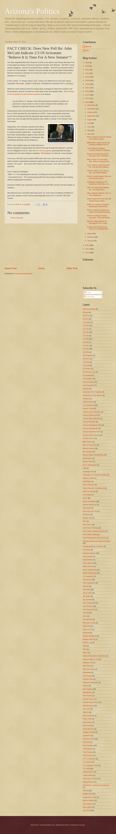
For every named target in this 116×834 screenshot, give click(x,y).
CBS (84, 468)
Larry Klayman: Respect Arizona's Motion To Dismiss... (99, 149)
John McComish (89, 609)
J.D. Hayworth (88, 576)
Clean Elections (88, 485)
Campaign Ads (88, 472)
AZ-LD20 (86, 365)
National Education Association (94, 656)
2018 (87, 84)
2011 (87, 249)
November (91, 109)
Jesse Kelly (87, 593)
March (89, 234)
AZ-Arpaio (86, 322)
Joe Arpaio (87, 600)
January (90, 241)
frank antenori (88, 804)
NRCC (85, 653)
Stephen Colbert (89, 732)
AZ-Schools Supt (89, 372)
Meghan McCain (89, 639)
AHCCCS (86, 316)
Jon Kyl (85, 613)
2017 (87, 88)
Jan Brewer (87, 580)
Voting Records (88, 782)
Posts (87, 292)
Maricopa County (89, 623)
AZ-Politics (87, 369)
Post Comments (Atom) (23, 274)
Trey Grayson (88, 755)
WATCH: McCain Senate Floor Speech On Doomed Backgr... (99, 211)
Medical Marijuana (89, 636)
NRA (84, 649)
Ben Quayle (87, 452)
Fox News (86, 550)
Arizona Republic (89, 422)
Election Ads (87, 518)
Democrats (87, 508)
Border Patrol (88, 461)
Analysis (86, 399)
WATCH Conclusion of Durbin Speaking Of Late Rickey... (98, 205)
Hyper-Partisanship (90, 570)
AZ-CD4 (86, 336)
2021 (87, 73)
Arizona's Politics (32, 11)
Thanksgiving (88, 749)
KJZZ (85, 616)
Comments (89, 297)
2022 (87, 70)
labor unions (87, 807)
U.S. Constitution (89, 759)
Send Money (87, 722)
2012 (87, 245)
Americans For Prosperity (92, 392)
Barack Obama (88, 448)
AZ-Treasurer (88, 379)
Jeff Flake (86, 590)
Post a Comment (17, 218)
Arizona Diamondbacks (91, 418)
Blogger (82, 825)
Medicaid (86, 633)
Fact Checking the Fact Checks (94, 538)
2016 (87, 91)
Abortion (86, 389)
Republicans (87, 692)
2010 (87, 253)
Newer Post (11, 268)
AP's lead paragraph (43, 151)
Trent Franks (87, 752)
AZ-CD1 (86, 326)
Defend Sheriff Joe (90, 505)
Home (41, 268)
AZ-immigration (88, 385)
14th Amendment (89, 309)
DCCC (85, 498)
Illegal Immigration (89, 573)
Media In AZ (87, 629)
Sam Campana (88, 716)
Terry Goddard (88, 745)
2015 (87, 95)
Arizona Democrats (90, 415)
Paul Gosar (87, 676)
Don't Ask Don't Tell (90, 511)
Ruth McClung (88, 706)
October (90, 112)
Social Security (88, 729)
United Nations (88, 772)
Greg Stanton (88, 560)
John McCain (88, 606)
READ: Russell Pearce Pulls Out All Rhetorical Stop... (99, 177)
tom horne (86, 810)
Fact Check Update (90, 534)
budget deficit (88, 794)
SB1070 (86, 712)
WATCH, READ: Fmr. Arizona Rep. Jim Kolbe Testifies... (98, 172)
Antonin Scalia (88, 408)
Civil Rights (87, 481)
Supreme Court (88, 739)
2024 (87, 62)
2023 (87, 66)
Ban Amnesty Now (89, 445)
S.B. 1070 (86, 709)
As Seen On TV (88, 438)
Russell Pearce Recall (91, 702)
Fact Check (87, 525)
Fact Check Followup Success (94, 531)
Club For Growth (89, 491)
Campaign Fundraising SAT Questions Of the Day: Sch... (98, 183)
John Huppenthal (89, 603)
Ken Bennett (87, 619)
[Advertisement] (41, 245)
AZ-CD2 (86, 329)
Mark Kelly (87, 626)
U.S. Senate (87, 762)
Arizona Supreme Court (91, 432)
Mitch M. (88, 47)
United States (88, 775)
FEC (84, 521)
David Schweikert (89, 501)
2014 (87, 98)
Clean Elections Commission (93, 488)
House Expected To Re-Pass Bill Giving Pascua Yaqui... (99, 200)
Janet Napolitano (89, 583)
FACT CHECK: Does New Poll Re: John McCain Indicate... (98, 166)
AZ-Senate (87, 375)
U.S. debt (86, 769)
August (90, 120)
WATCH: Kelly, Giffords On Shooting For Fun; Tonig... (97, 222)
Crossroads (87, 495)
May (89, 130)
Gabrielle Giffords (89, 553)
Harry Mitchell (88, 563)
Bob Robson (87, 458)
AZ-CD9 (86, 352)
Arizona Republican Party (92, 425)
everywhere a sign (89, 797)
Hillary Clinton (88, 566)
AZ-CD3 (86, 332)
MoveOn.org (87, 643)
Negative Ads (88, 662)
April (89, 134)
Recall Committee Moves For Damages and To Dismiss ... (98, 155)
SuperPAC (87, 735)
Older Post (72, 268)
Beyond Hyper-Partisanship (93, 455)
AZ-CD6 (86, 342)
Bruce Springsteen (90, 465)
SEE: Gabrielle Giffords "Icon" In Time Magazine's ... (99, 194)
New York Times (89, 669)
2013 (87, 102)
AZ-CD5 (86, 339)
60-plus (85, 312)
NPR (84, 646)
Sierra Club (87, 725)
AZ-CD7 (86, 345)
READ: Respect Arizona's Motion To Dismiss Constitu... (99, 138)
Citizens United (88, 478)
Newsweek (87, 672)
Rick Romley (87, 696)
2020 (87, 77)
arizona (85, 791)
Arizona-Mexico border (91, 435)
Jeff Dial (86, 586)
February (90, 237)
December (91, 105)
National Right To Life (91, 659)
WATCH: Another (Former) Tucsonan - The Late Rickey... (99, 217)
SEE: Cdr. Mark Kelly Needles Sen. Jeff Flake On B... (98, 188)
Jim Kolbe (86, 596)
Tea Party (86, 742)
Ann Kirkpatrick (88, 405)
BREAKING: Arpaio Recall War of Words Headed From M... (98, 144)
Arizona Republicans (90, 428)
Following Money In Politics (93, 546)
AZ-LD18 (86, 362)
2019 (87, 80)
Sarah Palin (87, 719)
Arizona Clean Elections (92, 412)
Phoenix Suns (88, 679)
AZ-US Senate (88, 382)
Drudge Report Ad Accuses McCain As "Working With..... (98, 228)
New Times (87, 666)
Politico (85, 686)
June (89, 127)
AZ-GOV (86, 359)
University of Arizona (90, 779)
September (91, 116)
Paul (87, 50)
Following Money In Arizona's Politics (96, 541)
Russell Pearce (88, 699)
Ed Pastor (86, 515)
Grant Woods (88, 556)
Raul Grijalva (87, 689)
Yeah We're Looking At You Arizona (96, 785)
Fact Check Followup (90, 528)
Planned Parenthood (90, 682)
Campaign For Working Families (95, 475)
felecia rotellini (88, 800)
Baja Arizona (87, 442)
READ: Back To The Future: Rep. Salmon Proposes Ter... (98, 160)
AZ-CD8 (86, 349)
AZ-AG (85, 319)
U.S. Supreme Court (90, 765)
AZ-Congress (88, 355)
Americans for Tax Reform (92, 395)
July (89, 123)
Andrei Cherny (88, 402)
